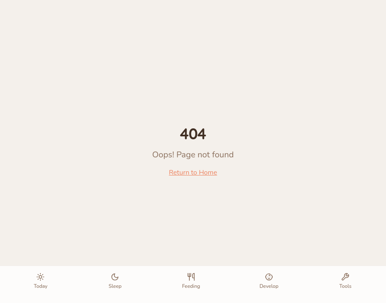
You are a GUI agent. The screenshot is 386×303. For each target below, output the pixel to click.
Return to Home (193, 172)
